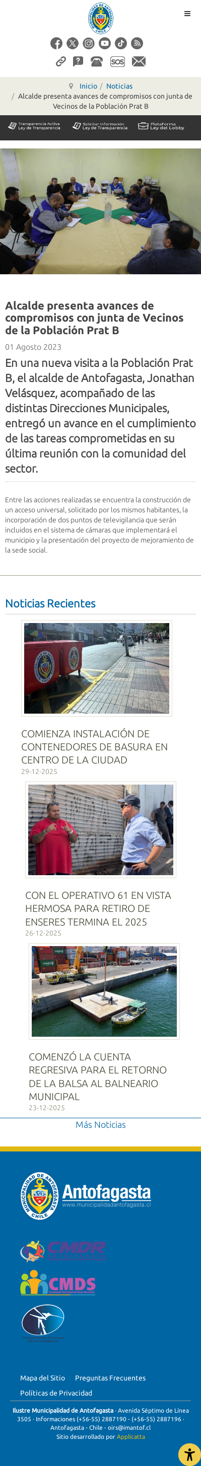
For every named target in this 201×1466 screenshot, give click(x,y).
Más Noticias (101, 1124)
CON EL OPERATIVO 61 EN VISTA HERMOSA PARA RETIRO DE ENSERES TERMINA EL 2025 (98, 908)
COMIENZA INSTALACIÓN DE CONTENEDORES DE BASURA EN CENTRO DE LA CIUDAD (94, 747)
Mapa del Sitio (42, 1378)
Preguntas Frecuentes (110, 1378)
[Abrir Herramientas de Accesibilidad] (189, 1454)
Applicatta (131, 1436)
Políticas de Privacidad (56, 1393)
